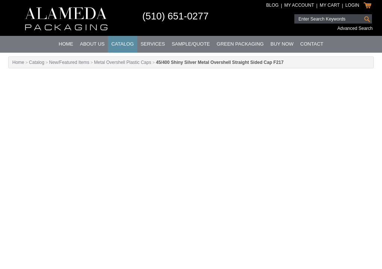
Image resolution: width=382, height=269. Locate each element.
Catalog (122, 44)
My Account (299, 5)
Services (153, 44)
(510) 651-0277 (175, 16)
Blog (272, 5)
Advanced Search (355, 28)
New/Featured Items (69, 62)
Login (352, 5)
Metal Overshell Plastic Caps (122, 62)
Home (66, 44)
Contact (311, 44)
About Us (92, 44)
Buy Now (282, 44)
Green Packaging (240, 44)
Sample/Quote (191, 44)
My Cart (330, 5)
